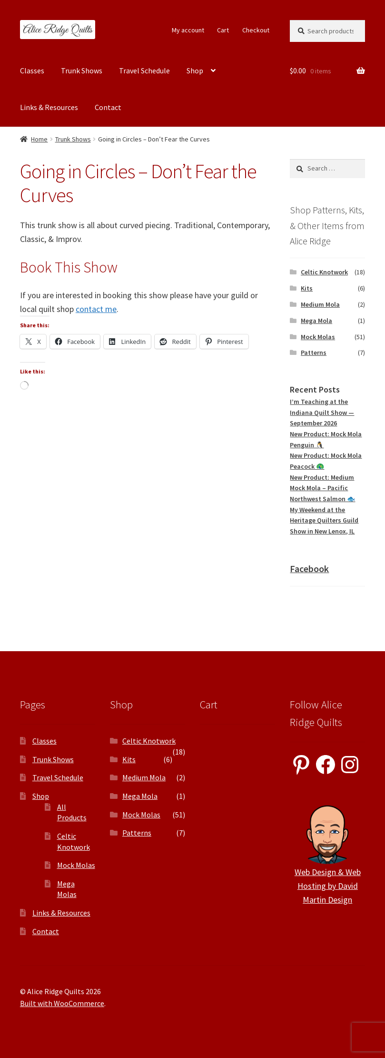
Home (39, 139)
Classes (32, 70)
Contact (108, 107)
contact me (96, 308)
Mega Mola (316, 320)
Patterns (313, 352)
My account (188, 30)
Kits (307, 288)
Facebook (309, 568)
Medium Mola (320, 304)
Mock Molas (318, 337)
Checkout (255, 30)
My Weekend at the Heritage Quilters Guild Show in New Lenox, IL (324, 520)
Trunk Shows (81, 70)
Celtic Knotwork (324, 272)
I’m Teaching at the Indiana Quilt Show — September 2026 (322, 412)
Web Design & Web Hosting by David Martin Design (328, 886)
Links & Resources (49, 107)
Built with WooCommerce (62, 1003)
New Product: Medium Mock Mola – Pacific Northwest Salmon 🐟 (322, 488)
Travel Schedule (144, 70)
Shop (195, 70)
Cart (223, 30)
